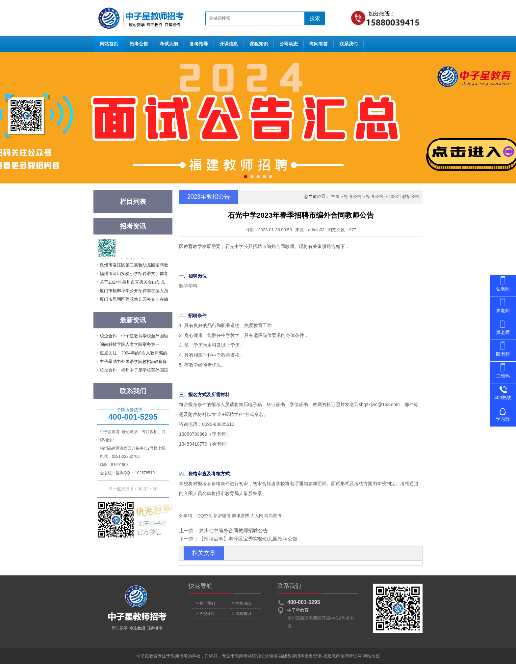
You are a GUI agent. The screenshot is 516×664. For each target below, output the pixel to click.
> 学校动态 (241, 603)
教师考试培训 (247, 655)
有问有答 (318, 44)
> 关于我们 (205, 603)
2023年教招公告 (403, 196)
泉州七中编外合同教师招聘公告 (233, 530)
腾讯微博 (240, 515)
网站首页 (139, 18)
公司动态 (288, 44)
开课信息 (228, 44)
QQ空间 (205, 515)
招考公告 (139, 44)
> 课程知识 (241, 613)
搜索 (315, 18)
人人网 (256, 515)
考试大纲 (169, 44)
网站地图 (371, 655)
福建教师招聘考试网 (342, 655)
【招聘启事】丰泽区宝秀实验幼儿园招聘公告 (248, 538)
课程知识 (258, 44)
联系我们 (348, 44)
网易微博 (272, 515)
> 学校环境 (205, 613)
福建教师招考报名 (296, 655)
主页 (335, 196)
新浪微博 (222, 515)
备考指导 (199, 44)
